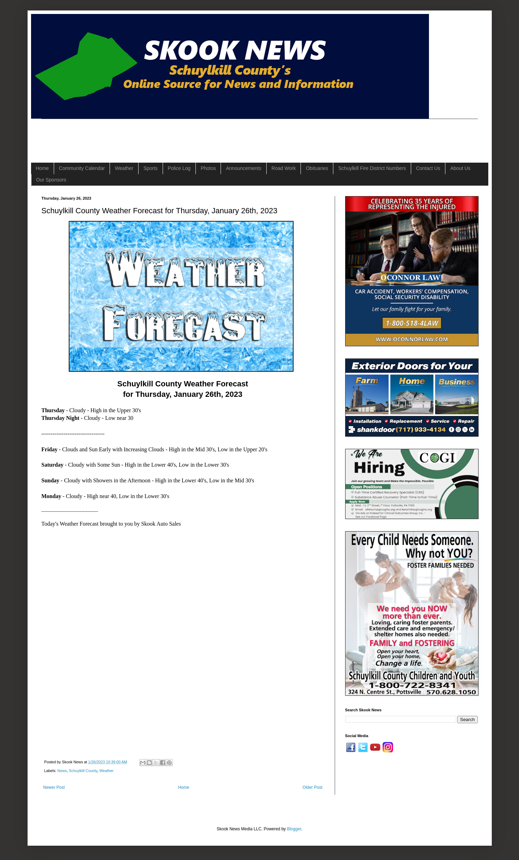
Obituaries (317, 168)
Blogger (294, 828)
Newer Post (54, 787)
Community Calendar (82, 168)
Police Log (179, 168)
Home (42, 168)
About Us (460, 168)
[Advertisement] (169, 134)
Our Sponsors (51, 180)
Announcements (243, 168)
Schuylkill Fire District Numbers (372, 168)
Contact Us (428, 168)
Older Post (312, 787)
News (62, 771)
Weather (124, 168)
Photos (208, 168)
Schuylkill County (83, 771)
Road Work (284, 168)
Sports (150, 168)
